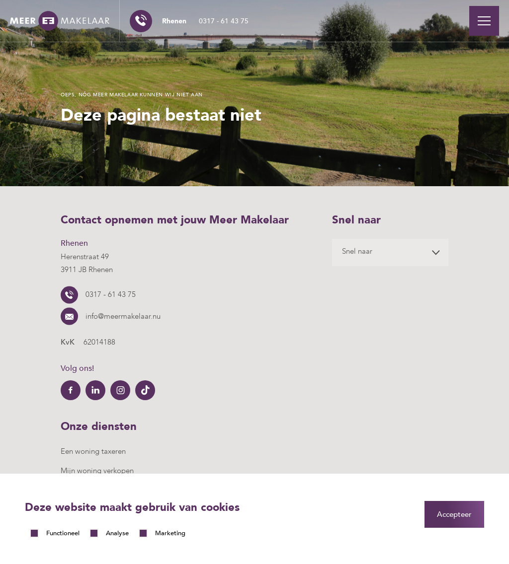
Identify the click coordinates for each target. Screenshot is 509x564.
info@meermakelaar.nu (123, 316)
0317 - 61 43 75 (205, 21)
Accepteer (454, 514)
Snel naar (357, 251)
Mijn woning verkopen (97, 471)
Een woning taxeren (93, 451)
